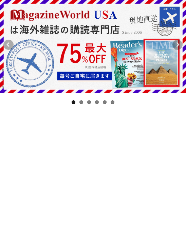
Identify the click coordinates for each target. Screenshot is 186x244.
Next (177, 49)
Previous (8, 49)
